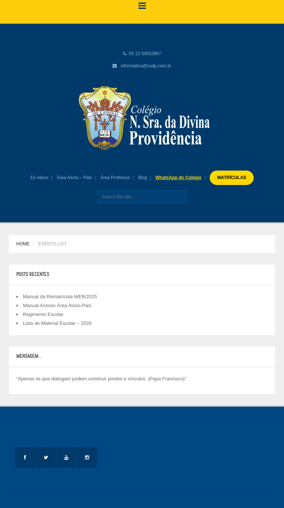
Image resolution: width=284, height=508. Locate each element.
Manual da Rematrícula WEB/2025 (60, 296)
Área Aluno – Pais (74, 177)
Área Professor (115, 177)
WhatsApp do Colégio (178, 177)
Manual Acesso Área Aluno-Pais (57, 305)
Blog (142, 177)
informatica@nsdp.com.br (146, 65)
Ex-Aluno (39, 177)
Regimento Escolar (43, 314)
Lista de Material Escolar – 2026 (57, 323)
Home (23, 243)
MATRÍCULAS (231, 177)
